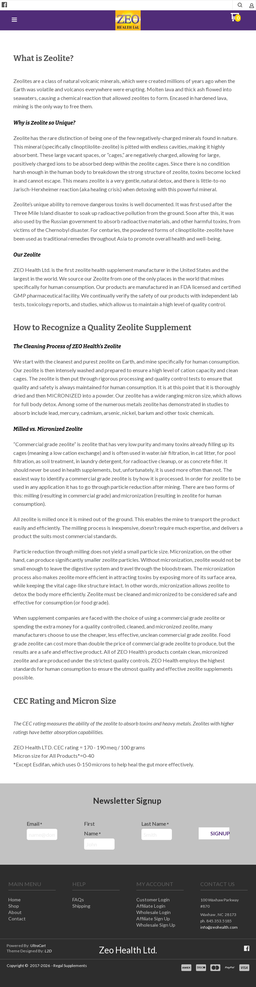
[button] (240, 4)
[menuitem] (32, 900)
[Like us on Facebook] (4, 4)
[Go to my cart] (235, 19)
